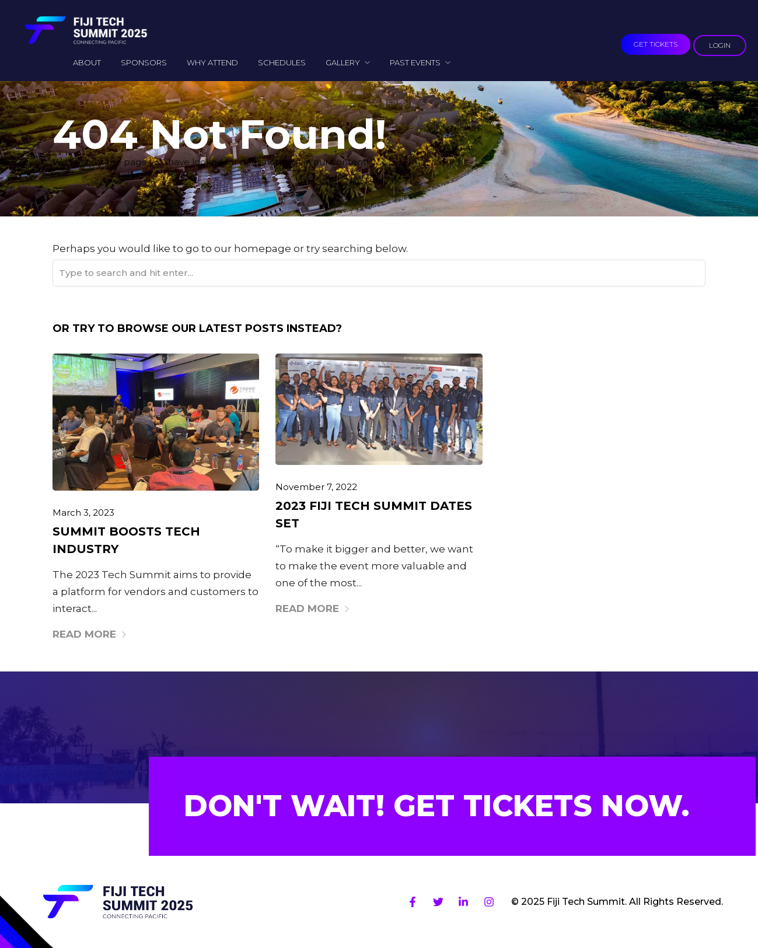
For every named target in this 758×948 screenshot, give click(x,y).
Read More (90, 634)
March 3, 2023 (83, 512)
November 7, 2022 (316, 486)
